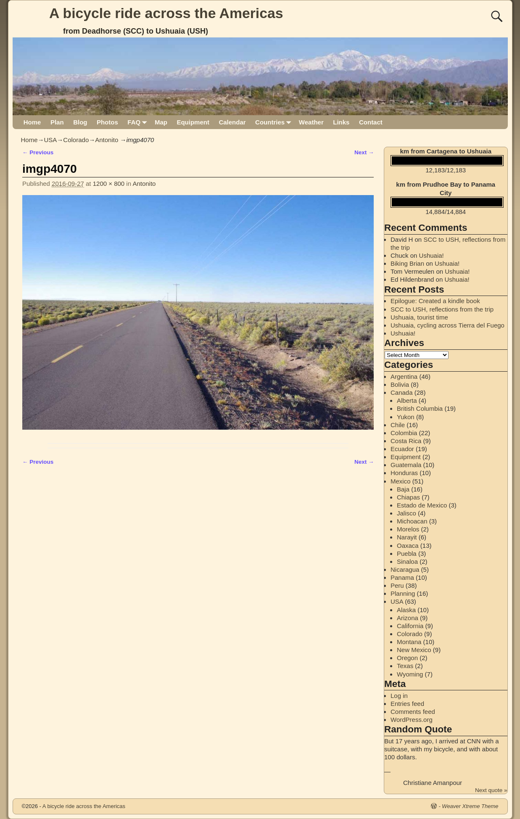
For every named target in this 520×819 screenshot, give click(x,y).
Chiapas (408, 497)
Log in (399, 695)
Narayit (407, 537)
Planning (403, 593)
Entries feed (407, 703)
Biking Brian (407, 263)
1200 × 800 (109, 183)
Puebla (407, 553)
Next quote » (491, 790)
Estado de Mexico (422, 505)
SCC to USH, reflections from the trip (442, 309)
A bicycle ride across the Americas (166, 13)
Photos (107, 122)
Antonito (106, 139)
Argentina (404, 376)
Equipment (193, 122)
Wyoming (410, 674)
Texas (405, 665)
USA (50, 139)
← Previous (37, 152)
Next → (364, 152)
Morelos (408, 529)
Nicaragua (405, 569)
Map (161, 122)
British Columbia (420, 408)
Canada (402, 392)
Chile (398, 424)
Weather (311, 122)
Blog (80, 122)
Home (32, 122)
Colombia (404, 432)
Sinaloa (407, 561)
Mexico (401, 481)
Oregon (407, 657)
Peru (397, 585)
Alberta (407, 400)
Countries (274, 122)
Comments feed (413, 711)
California (410, 625)
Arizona (407, 617)
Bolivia (400, 384)
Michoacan (412, 521)
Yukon (405, 416)
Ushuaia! (431, 255)
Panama (402, 577)
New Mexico (414, 649)
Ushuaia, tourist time (419, 317)
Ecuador (402, 448)
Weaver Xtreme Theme (470, 806)
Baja (403, 489)
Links (341, 122)
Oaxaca (408, 545)
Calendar (232, 122)
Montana (409, 641)
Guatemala (406, 464)
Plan (57, 122)
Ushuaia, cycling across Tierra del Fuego (447, 325)
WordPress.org (412, 719)
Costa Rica (406, 440)
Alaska (406, 609)
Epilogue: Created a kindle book (435, 300)
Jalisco (406, 513)
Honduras (404, 472)
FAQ (138, 122)
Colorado (76, 139)
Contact (371, 122)
